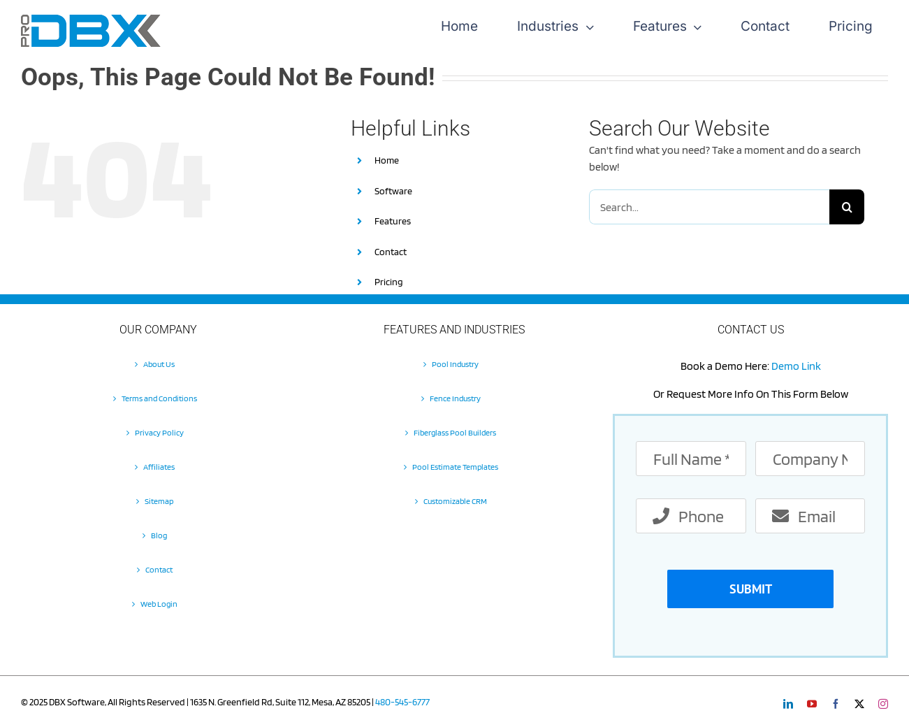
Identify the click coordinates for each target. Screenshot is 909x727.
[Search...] (709, 206)
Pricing (388, 281)
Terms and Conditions (159, 398)
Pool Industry (455, 364)
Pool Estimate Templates (455, 466)
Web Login (158, 603)
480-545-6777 (402, 701)
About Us (159, 364)
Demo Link (796, 366)
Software (393, 190)
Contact (390, 251)
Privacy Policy (159, 432)
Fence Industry (455, 398)
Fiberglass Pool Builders (455, 432)
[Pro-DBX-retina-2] (91, 20)
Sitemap (159, 501)
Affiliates (159, 466)
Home (386, 160)
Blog (159, 535)
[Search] (846, 206)
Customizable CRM (455, 501)
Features (392, 220)
